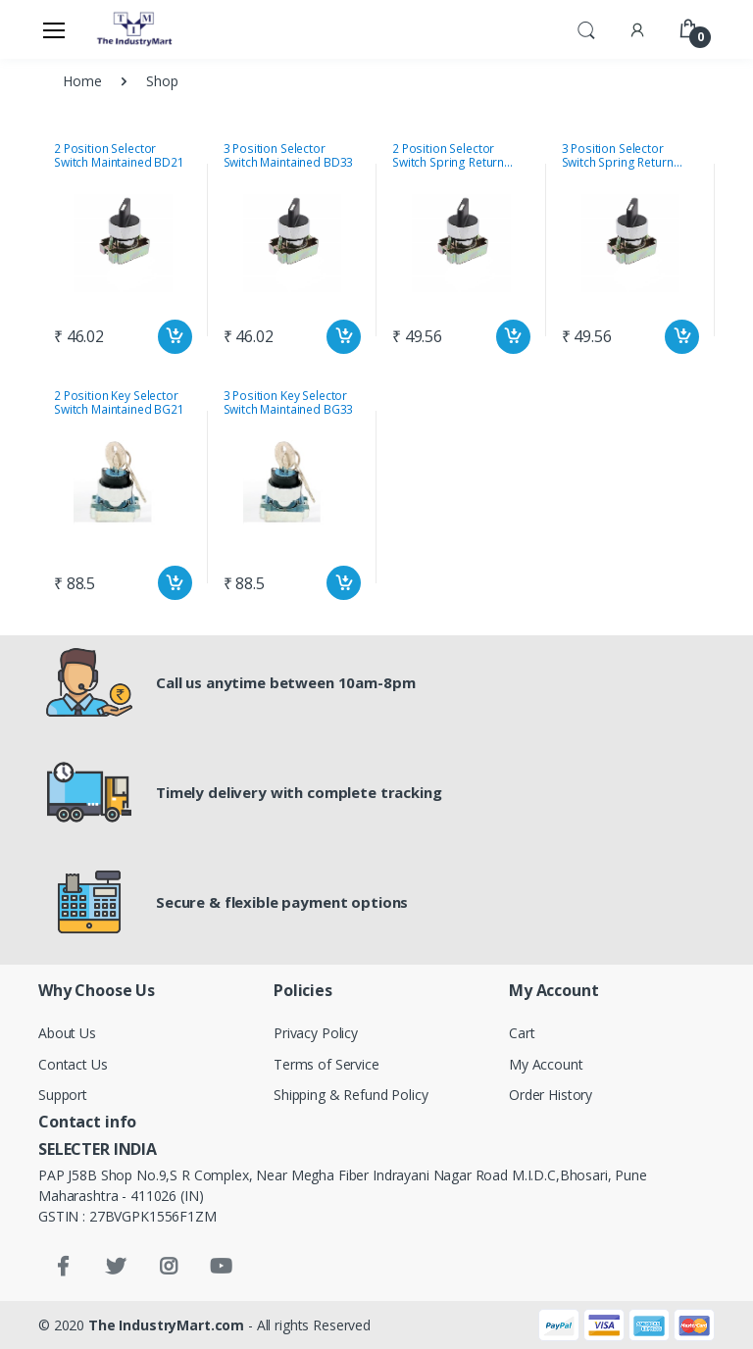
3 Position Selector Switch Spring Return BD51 (618, 156)
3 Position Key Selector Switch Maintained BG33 (289, 403)
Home (82, 81)
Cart (521, 1033)
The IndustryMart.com (166, 1325)
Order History (550, 1094)
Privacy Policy (316, 1033)
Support (62, 1094)
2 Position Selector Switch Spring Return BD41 (448, 156)
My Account (546, 1064)
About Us (67, 1033)
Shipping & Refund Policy (351, 1094)
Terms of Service (326, 1064)
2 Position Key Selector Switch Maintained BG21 (119, 403)
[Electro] (135, 29)
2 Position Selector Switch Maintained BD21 (119, 156)
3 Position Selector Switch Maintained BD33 (289, 156)
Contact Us (73, 1064)
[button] (586, 28)
